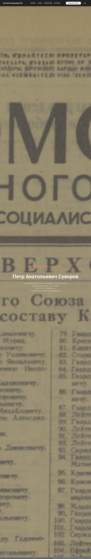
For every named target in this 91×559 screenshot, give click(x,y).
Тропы (40, 3)
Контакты (57, 3)
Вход (85, 3)
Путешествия (48, 3)
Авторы (33, 3)
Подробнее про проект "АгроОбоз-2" (45, 266)
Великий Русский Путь (73, 3)
